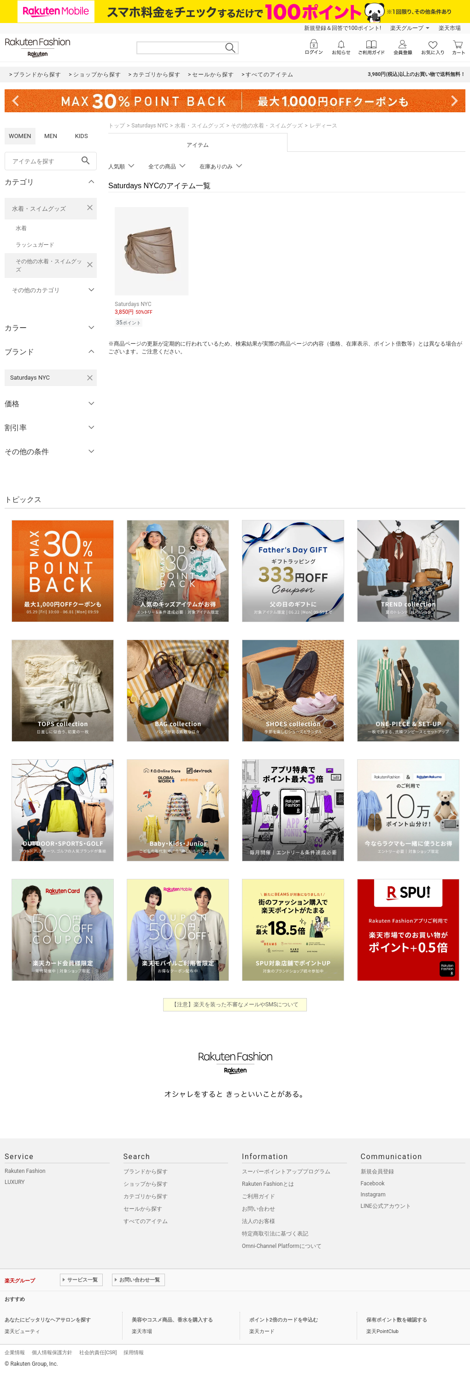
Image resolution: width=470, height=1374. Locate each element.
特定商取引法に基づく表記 (275, 1233)
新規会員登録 (377, 1171)
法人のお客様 (258, 1221)
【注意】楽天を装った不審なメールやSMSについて (235, 1004)
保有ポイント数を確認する (396, 1320)
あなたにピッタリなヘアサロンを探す (48, 1320)
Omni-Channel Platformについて (282, 1246)
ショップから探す (145, 1184)
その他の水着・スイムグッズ (49, 265)
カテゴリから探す (145, 1196)
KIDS (81, 136)
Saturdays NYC (149, 125)
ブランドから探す (145, 1171)
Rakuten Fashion (25, 1171)
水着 (21, 228)
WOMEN (20, 136)
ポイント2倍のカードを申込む (283, 1320)
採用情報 (133, 1353)
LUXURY (15, 1182)
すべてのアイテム (145, 1221)
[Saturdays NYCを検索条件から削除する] (89, 377)
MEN (50, 136)
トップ (116, 125)
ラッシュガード (35, 245)
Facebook (373, 1183)
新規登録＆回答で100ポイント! (342, 28)
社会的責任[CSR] (98, 1353)
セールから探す (142, 1209)
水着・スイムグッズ (39, 208)
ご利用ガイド (258, 1196)
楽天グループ (406, 28)
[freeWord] (51, 161)
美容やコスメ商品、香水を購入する (172, 1320)
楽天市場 (450, 28)
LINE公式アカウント (386, 1206)
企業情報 (15, 1353)
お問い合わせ (258, 1209)
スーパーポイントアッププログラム (286, 1171)
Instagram (373, 1194)
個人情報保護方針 (52, 1353)
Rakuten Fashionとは (268, 1184)
